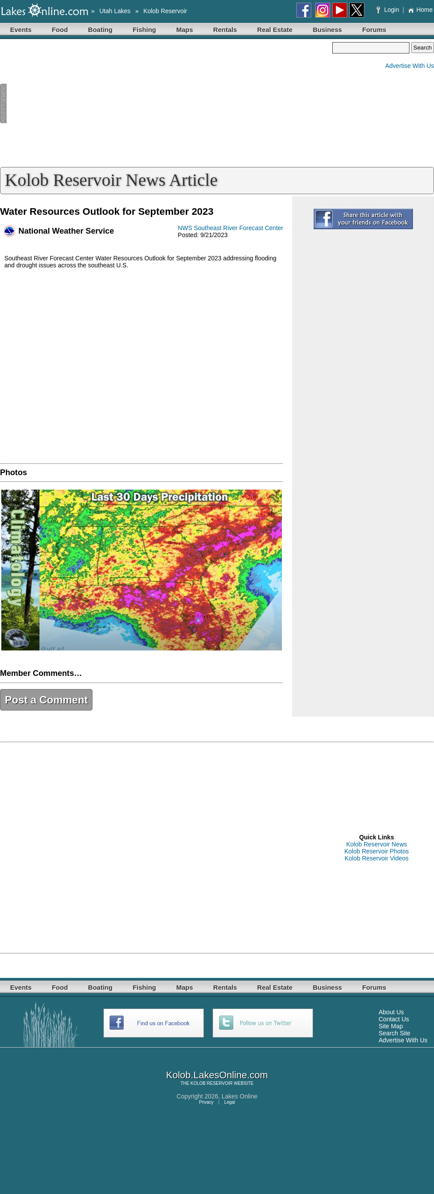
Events (21, 29)
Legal (229, 1102)
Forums (374, 29)
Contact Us (394, 1019)
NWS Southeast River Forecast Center (230, 227)
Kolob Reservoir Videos (377, 858)
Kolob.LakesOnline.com (217, 1075)
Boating (100, 29)
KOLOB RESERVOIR (212, 1083)
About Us (391, 1012)
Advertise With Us (409, 65)
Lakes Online (240, 1096)
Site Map (391, 1026)
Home (420, 9)
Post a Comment (46, 700)
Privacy (206, 1102)
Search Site (394, 1033)
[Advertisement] (166, 103)
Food (60, 29)
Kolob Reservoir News (376, 844)
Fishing (144, 29)
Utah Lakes (115, 10)
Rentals (225, 29)
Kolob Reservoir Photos (376, 851)
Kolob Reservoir (165, 10)
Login (389, 9)
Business (327, 29)
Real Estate (275, 29)
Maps (184, 29)
